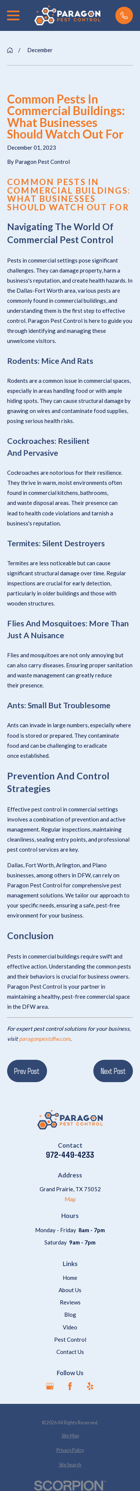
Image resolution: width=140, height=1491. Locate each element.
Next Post (113, 1071)
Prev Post (27, 1071)
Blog (70, 1314)
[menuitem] (70, 1436)
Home (70, 1277)
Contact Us (70, 1351)
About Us (70, 1290)
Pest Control (70, 1339)
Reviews (70, 1302)
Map (70, 1199)
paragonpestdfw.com (44, 1038)
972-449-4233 (70, 1154)
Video (70, 1327)
